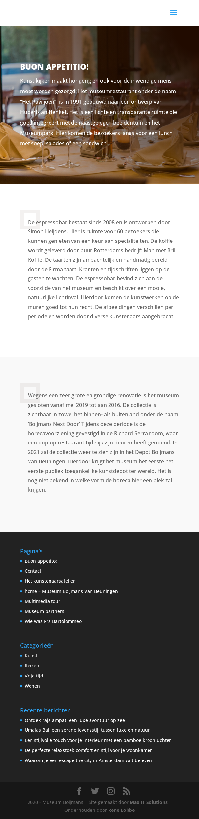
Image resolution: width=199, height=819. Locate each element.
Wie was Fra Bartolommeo (53, 621)
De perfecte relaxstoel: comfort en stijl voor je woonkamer (88, 750)
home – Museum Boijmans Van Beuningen (71, 591)
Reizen (32, 665)
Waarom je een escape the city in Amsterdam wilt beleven (88, 760)
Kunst (31, 655)
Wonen (32, 686)
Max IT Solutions (149, 802)
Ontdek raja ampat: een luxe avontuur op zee (75, 720)
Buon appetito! (41, 561)
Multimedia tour (42, 601)
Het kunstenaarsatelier (50, 581)
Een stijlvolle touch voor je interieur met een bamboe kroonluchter (98, 740)
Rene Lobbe (121, 810)
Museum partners (44, 611)
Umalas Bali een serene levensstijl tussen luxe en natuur (87, 730)
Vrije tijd (34, 676)
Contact (33, 571)
